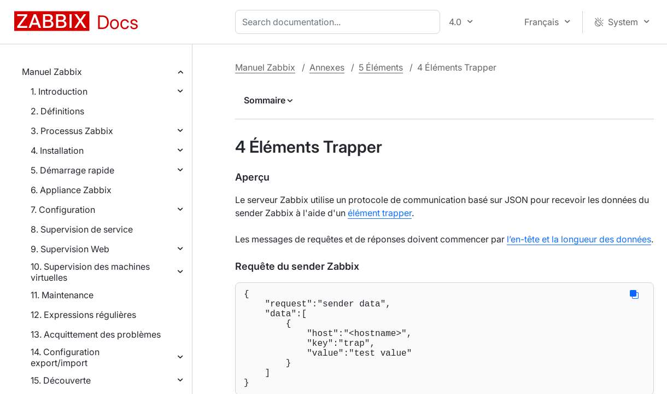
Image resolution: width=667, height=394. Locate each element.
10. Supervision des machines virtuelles (90, 272)
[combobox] (339, 21)
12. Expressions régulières (83, 314)
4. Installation (57, 150)
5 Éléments (381, 67)
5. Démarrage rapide (72, 170)
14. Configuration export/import (65, 357)
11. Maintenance (62, 294)
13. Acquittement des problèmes (96, 334)
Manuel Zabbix (52, 71)
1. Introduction (59, 91)
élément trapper (380, 212)
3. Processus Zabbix (72, 130)
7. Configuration (63, 209)
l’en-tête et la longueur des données (579, 239)
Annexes (326, 67)
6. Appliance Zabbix (71, 189)
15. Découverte (61, 380)
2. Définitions (57, 111)
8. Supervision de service (82, 229)
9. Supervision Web (70, 249)
